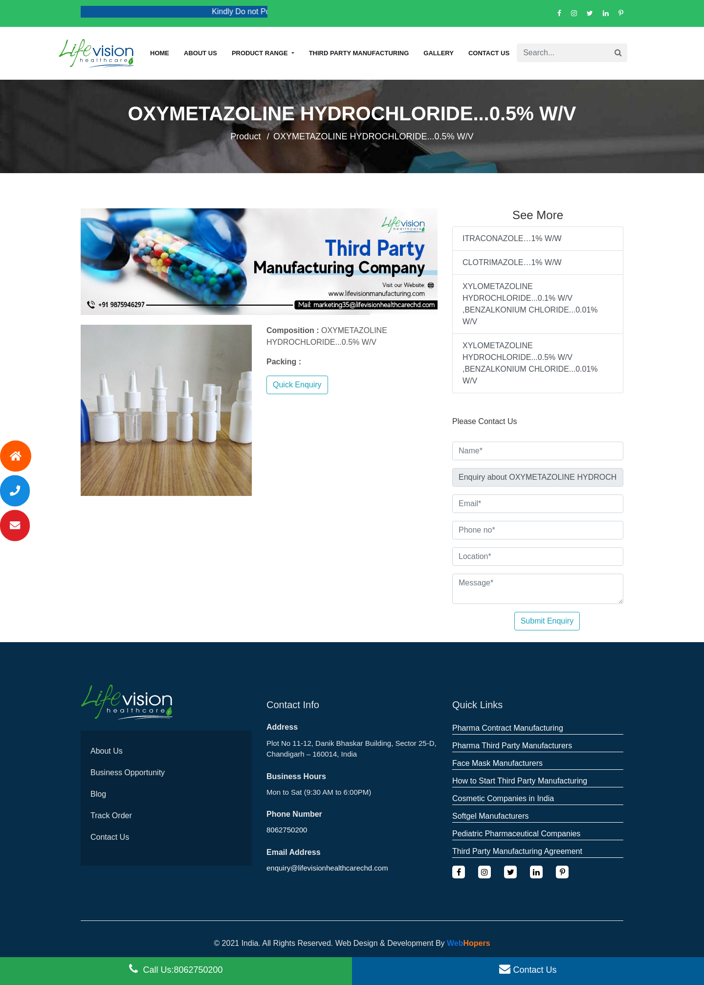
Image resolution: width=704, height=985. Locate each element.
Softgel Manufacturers (490, 816)
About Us (106, 751)
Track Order (111, 815)
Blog (98, 794)
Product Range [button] (260, 53)
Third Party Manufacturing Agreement (517, 851)
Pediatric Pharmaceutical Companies (516, 833)
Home (159, 53)
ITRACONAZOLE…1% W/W (512, 238)
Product (245, 136)
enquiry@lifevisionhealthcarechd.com (327, 868)
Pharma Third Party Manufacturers (512, 745)
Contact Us (488, 53)
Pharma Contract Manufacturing (507, 728)
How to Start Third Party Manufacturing (519, 781)
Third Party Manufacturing (359, 53)
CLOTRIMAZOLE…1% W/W (512, 262)
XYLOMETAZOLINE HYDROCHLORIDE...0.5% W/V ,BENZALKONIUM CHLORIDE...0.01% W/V (530, 363)
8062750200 (286, 830)
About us (200, 53)
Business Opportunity (127, 772)
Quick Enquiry (297, 385)
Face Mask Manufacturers (497, 763)
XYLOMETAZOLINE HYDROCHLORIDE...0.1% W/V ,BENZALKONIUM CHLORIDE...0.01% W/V (530, 304)
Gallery (438, 53)
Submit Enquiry (547, 621)
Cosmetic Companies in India (503, 798)
